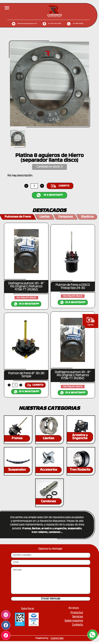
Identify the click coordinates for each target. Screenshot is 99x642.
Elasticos (87, 216)
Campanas (65, 216)
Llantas (44, 216)
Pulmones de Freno (18, 216)
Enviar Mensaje (50, 598)
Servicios (77, 617)
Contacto (77, 625)
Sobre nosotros (74, 621)
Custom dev (57, 638)
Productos (76, 613)
